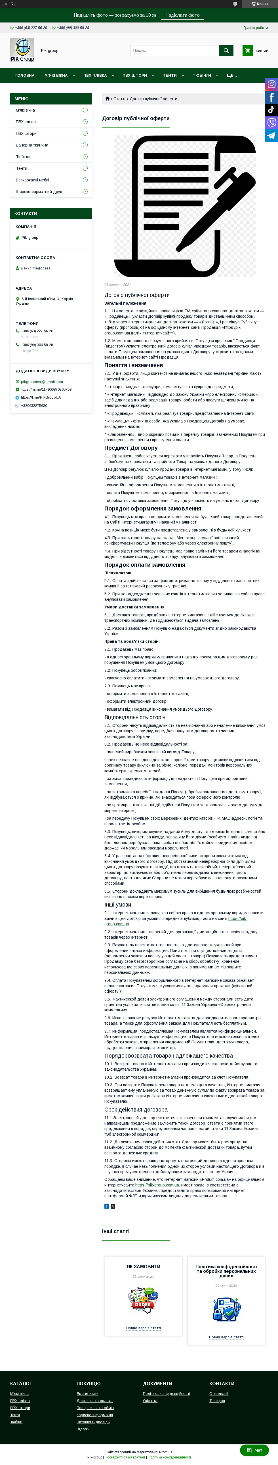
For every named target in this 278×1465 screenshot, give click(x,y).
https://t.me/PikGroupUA (41, 397)
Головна (24, 75)
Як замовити (87, 1393)
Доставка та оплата (95, 1401)
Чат (254, 1450)
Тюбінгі (16, 1422)
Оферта (150, 1401)
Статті (119, 99)
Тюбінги (202, 75)
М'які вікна (56, 75)
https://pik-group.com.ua (157, 1185)
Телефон (217, 1401)
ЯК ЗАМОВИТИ (143, 1266)
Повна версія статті (143, 1328)
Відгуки (83, 1429)
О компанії (218, 1393)
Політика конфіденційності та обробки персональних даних (226, 1271)
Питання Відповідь (93, 1422)
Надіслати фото (182, 15)
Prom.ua (165, 1452)
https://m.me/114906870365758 (46, 389)
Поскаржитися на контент (125, 1457)
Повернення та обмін (95, 1408)
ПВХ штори (135, 75)
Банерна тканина (32, 145)
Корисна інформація (95, 1415)
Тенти (170, 75)
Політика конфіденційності (166, 1393)
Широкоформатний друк (39, 191)
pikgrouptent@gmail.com (42, 381)
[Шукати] (226, 50)
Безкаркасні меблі (32, 180)
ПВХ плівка (95, 75)
